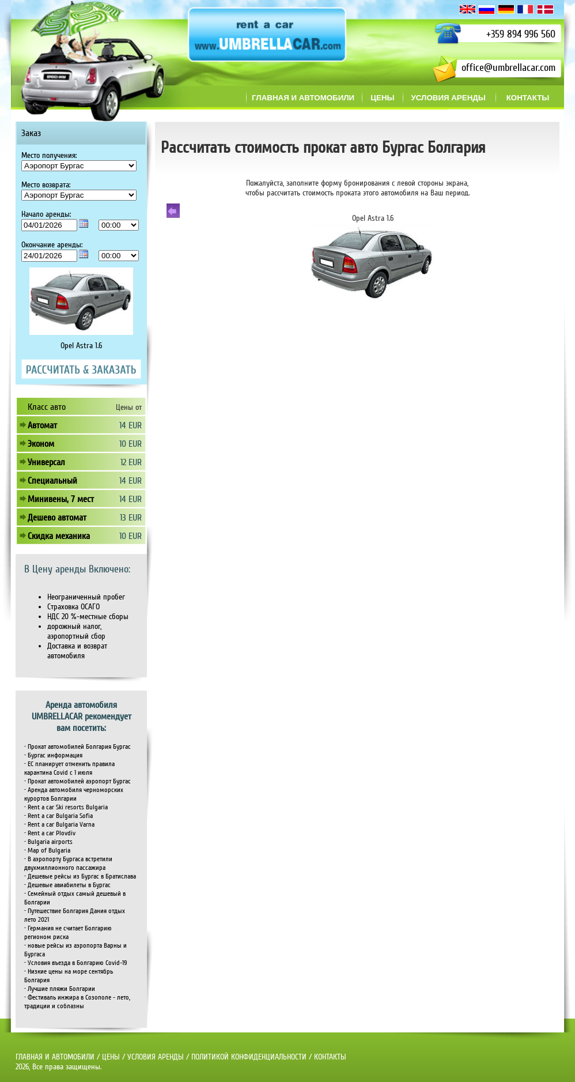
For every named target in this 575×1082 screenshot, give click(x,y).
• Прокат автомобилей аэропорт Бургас (77, 781)
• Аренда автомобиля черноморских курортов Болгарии (73, 794)
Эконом (41, 444)
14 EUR (130, 425)
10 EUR (130, 444)
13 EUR (131, 517)
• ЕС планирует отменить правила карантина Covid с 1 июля (69, 768)
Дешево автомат (57, 517)
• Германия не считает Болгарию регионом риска (68, 932)
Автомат (42, 425)
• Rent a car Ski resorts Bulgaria (66, 807)
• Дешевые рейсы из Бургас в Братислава (80, 876)
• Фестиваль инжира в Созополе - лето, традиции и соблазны (77, 1002)
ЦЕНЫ (111, 1057)
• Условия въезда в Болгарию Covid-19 (75, 963)
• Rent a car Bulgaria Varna (59, 824)
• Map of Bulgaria (47, 850)
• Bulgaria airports (48, 842)
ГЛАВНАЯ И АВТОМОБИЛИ (56, 1057)
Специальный (52, 481)
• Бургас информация (53, 755)
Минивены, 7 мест (61, 499)
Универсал (46, 462)
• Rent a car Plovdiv (49, 833)
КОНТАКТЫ (330, 1057)
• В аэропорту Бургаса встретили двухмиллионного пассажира (68, 863)
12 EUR (131, 462)
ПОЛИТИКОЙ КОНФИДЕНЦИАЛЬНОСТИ (249, 1057)
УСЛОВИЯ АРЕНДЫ (155, 1057)
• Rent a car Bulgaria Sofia (58, 816)
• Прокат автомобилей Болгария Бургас (77, 746)
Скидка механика (59, 536)
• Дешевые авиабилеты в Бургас (67, 885)
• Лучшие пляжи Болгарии (59, 989)
